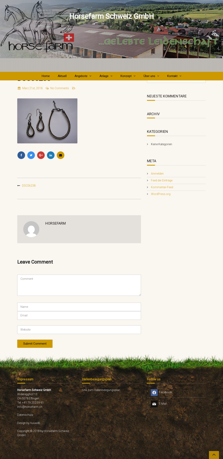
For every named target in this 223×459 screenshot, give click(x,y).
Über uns (149, 76)
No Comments (57, 88)
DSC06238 (28, 185)
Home (46, 76)
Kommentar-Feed (162, 187)
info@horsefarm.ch (29, 406)
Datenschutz (25, 414)
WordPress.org (160, 194)
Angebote (81, 76)
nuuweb (35, 423)
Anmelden (157, 173)
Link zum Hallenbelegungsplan (101, 390)
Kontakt (172, 76)
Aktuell (62, 76)
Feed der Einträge (161, 180)
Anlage (103, 76)
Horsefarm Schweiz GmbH (111, 16)
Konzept (126, 76)
